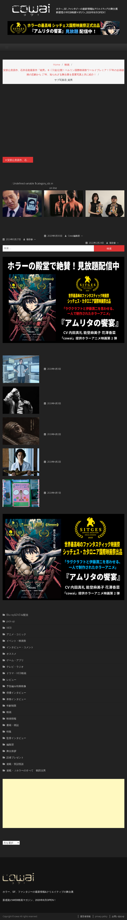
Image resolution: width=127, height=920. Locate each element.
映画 (8, 712)
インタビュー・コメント (19, 647)
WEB (9, 627)
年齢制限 (11, 705)
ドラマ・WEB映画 (16, 673)
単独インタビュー (16, 699)
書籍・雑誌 (12, 725)
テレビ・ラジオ (15, 666)
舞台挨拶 (11, 751)
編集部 (10, 744)
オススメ (11, 653)
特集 (8, 731)
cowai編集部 (74, 235)
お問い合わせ (118, 916)
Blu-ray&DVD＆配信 (17, 614)
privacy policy (101, 916)
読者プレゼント (15, 757)
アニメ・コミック (16, 634)
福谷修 (29, 239)
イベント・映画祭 (16, 640)
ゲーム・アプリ (15, 660)
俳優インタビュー (16, 692)
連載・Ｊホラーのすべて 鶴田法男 (26, 770)
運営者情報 (85, 916)
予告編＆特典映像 (16, 686)
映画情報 (11, 718)
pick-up (10, 621)
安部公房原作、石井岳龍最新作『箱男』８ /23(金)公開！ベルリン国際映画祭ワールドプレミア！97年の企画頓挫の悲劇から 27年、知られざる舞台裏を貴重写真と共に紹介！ (20, 160)
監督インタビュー (16, 738)
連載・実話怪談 (15, 764)
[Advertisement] (64, 803)
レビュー (11, 679)
